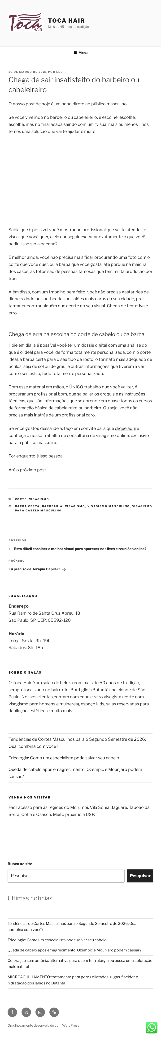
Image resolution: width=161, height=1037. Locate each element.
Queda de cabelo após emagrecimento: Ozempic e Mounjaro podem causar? (74, 950)
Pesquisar (140, 875)
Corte (21, 499)
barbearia (52, 506)
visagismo (75, 506)
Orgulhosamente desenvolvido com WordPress (43, 1025)
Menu (80, 53)
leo (59, 72)
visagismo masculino (108, 506)
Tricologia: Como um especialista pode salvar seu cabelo (64, 757)
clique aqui (125, 428)
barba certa (27, 506)
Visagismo (39, 499)
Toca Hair (66, 20)
